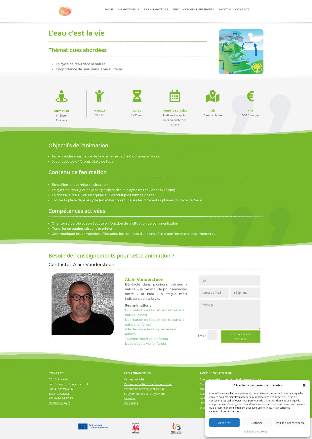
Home (109, 9)
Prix (176, 9)
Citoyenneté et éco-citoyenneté (144, 394)
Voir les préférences (290, 423)
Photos (225, 9)
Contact (242, 9)
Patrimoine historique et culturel (144, 389)
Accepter (224, 423)
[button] (304, 385)
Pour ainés (131, 403)
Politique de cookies (255, 431)
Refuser (256, 423)
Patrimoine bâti (134, 379)
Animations (127, 9)
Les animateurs (156, 9)
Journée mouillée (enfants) (146, 339)
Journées (130, 398)
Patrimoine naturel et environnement (148, 384)
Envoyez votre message (241, 336)
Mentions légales (59, 403)
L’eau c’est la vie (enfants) (145, 343)
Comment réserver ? (198, 9)
